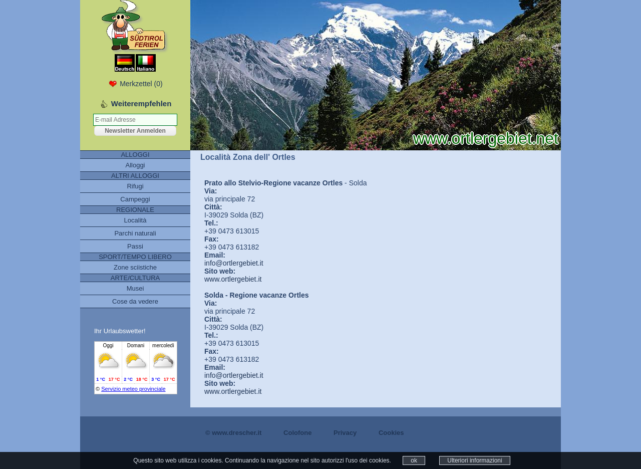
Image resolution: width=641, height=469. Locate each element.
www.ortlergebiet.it (232, 279)
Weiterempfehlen (141, 103)
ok (414, 460)
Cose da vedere (135, 301)
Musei (135, 288)
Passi (135, 246)
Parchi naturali (135, 233)
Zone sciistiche (135, 267)
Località (135, 220)
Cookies (391, 432)
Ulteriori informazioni (474, 460)
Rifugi (135, 186)
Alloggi (135, 165)
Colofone (297, 432)
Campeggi (135, 199)
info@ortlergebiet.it (233, 263)
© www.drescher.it (233, 432)
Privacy (345, 432)
